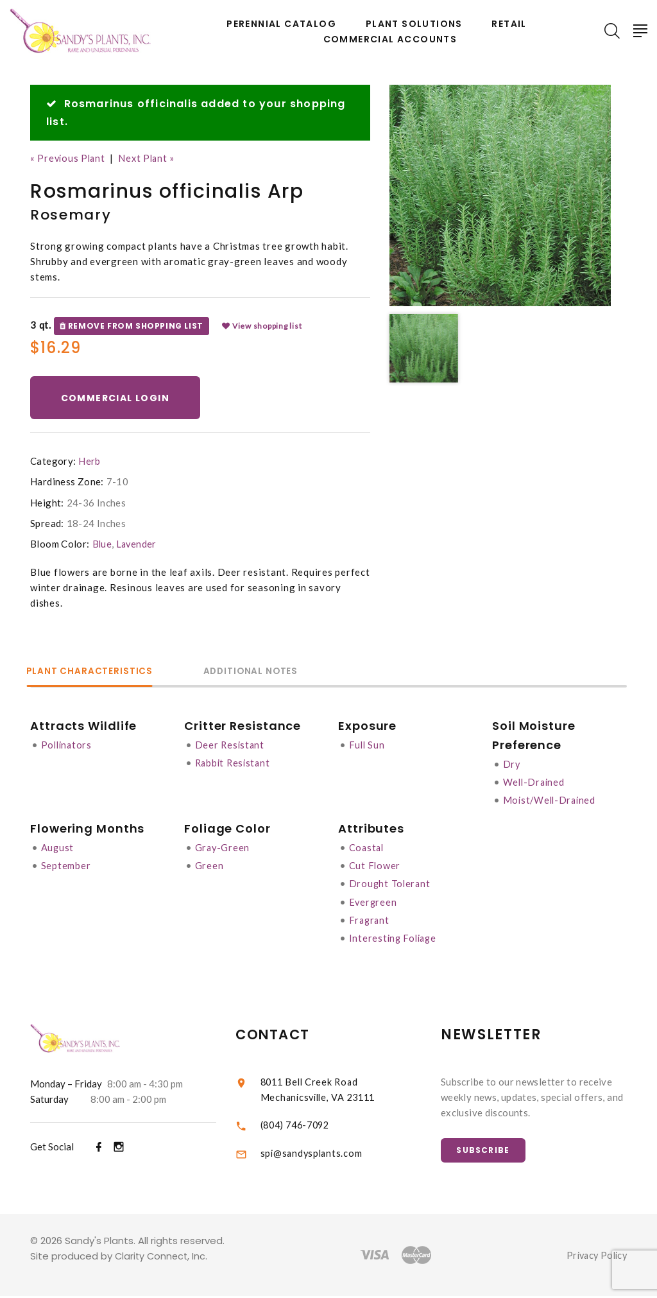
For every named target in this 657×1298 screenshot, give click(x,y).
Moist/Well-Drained (551, 801)
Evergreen (373, 902)
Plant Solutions (414, 24)
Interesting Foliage (394, 938)
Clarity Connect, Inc (162, 1258)
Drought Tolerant (390, 884)
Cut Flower (375, 866)
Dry (512, 765)
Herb (89, 463)
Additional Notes (267, 672)
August (58, 848)
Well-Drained (535, 783)
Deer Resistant (231, 746)
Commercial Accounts (390, 39)
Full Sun (367, 746)
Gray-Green (223, 848)
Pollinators (67, 746)
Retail (508, 24)
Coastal (367, 848)
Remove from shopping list (131, 326)
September (66, 866)
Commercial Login (118, 398)
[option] (500, 195)
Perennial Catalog (281, 24)
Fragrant (370, 920)
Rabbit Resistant (234, 764)
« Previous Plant (69, 158)
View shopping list (262, 326)
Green (209, 866)
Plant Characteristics (95, 672)
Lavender (137, 545)
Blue (102, 545)
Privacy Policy (594, 1257)
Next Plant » (150, 158)
